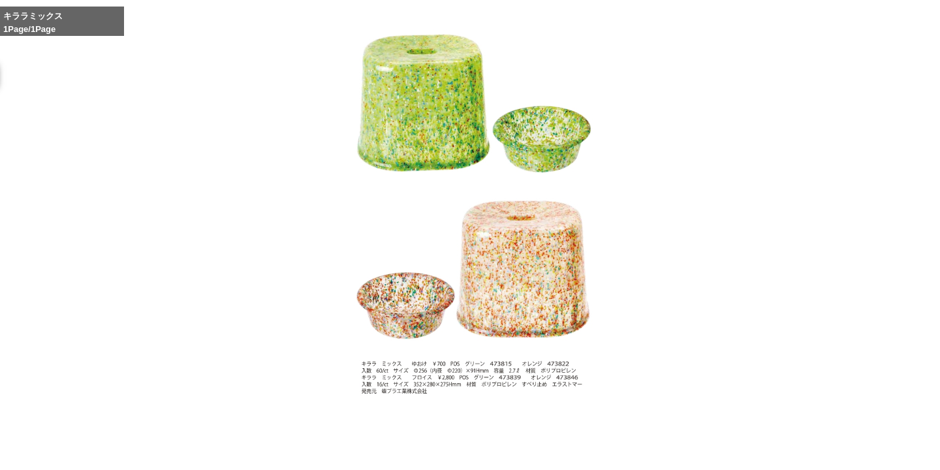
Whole (620, 447)
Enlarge (590, 447)
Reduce (651, 447)
